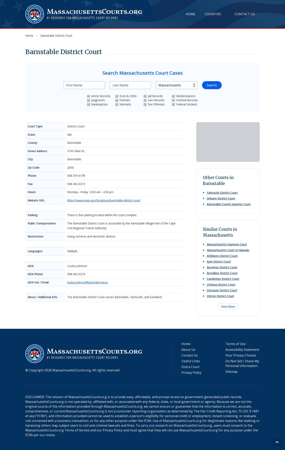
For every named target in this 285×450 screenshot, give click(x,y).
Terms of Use (235, 344)
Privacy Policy (191, 372)
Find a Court (190, 367)
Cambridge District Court (223, 279)
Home (190, 14)
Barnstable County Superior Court (229, 204)
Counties (213, 14)
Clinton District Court (220, 296)
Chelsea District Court (221, 284)
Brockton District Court (222, 267)
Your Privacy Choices (240, 355)
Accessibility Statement (242, 349)
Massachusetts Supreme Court (227, 244)
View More (228, 306)
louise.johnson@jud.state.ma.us (87, 282)
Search (212, 85)
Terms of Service (77, 430)
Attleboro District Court (222, 256)
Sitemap (231, 371)
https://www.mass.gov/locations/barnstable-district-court (103, 200)
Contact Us (245, 14)
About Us (188, 349)
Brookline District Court (222, 273)
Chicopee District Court (222, 290)
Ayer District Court (219, 261)
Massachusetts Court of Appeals (228, 250)
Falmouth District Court (222, 192)
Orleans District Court (221, 198)
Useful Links (190, 361)
